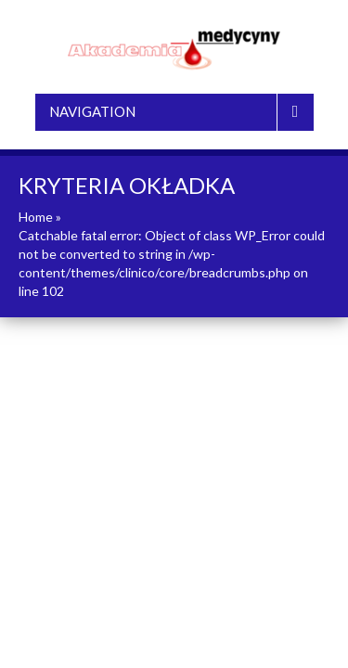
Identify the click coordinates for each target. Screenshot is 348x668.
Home (36, 217)
